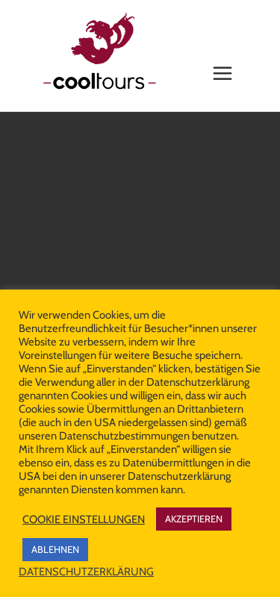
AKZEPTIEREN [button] (194, 519)
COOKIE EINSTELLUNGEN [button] (83, 519)
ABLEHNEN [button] (55, 549)
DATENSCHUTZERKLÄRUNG (86, 571)
